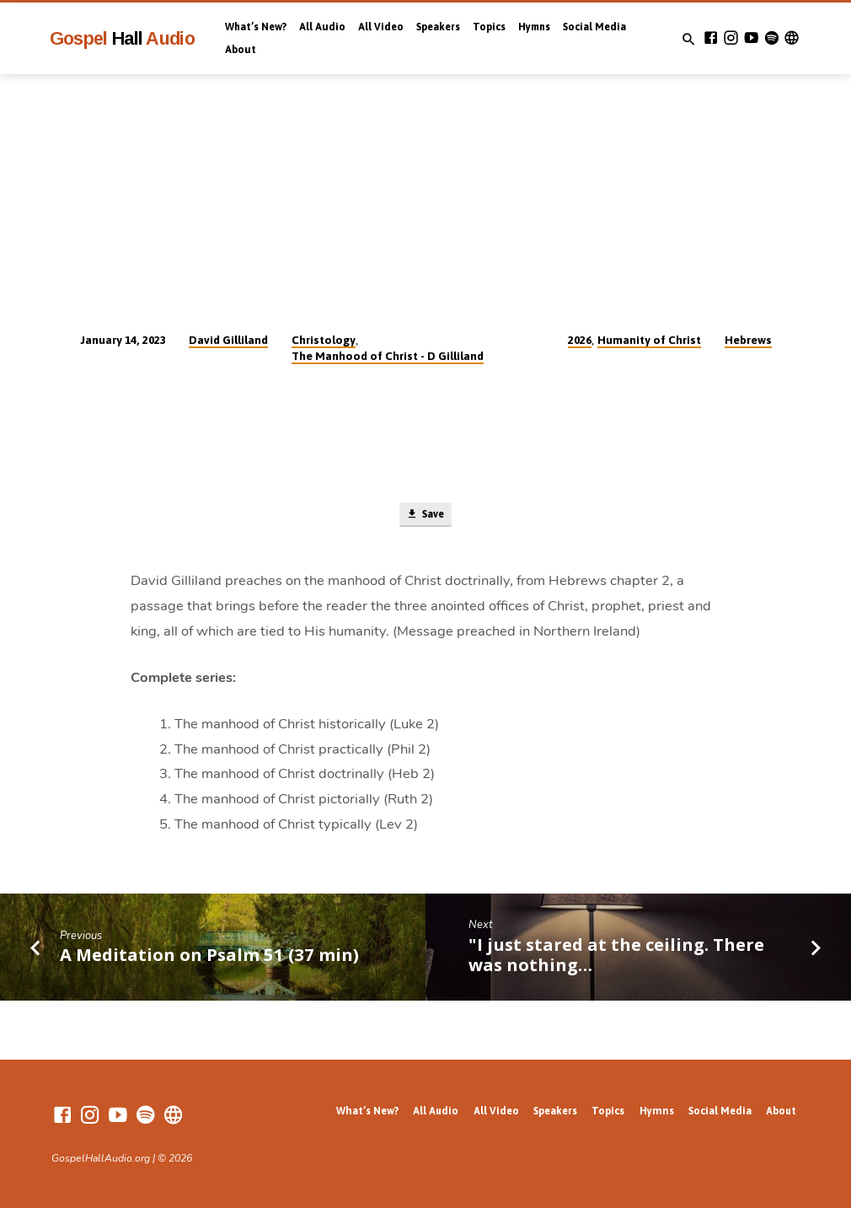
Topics (489, 27)
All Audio (322, 27)
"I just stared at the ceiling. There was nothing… (616, 956)
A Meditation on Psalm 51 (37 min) (209, 956)
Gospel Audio (122, 38)
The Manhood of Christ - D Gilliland (388, 355)
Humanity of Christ (649, 339)
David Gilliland (228, 339)
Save (425, 515)
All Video (381, 27)
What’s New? (255, 27)
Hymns (534, 27)
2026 (579, 339)
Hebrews (748, 339)
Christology (324, 339)
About (240, 50)
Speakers (438, 27)
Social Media (594, 27)
